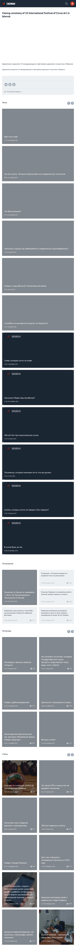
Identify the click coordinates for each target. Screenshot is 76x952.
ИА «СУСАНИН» (8, 4)
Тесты (4, 103)
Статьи (5, 754)
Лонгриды (6, 631)
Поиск (66, 3)
